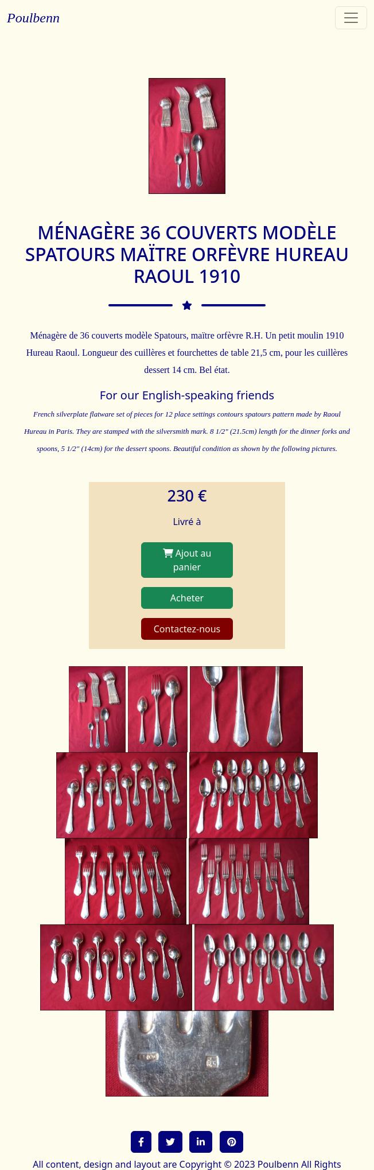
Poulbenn (33, 17)
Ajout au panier (187, 560)
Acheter (187, 598)
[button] (141, 1142)
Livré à (187, 521)
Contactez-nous (187, 629)
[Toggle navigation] (351, 17)
